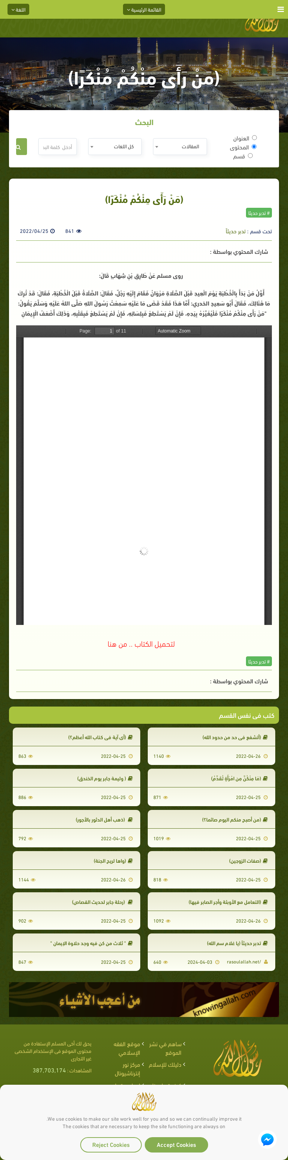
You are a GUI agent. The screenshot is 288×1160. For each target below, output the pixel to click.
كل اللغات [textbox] (124, 146)
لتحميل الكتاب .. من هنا (141, 643)
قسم (243, 156)
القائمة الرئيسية (144, 9)
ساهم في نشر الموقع (165, 1047)
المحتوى (243, 147)
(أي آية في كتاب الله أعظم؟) (100, 737)
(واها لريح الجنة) (113, 860)
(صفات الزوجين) (248, 860)
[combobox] (180, 146)
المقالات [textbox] (190, 146)
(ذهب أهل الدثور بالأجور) (104, 819)
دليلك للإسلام (165, 1064)
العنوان (245, 138)
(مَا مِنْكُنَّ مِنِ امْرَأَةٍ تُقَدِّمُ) (239, 778)
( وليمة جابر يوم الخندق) (105, 778)
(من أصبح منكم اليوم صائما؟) (235, 819)
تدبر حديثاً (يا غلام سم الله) (237, 943)
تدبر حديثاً (236, 231)
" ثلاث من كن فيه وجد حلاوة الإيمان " (91, 943)
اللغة (18, 9)
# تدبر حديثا (259, 212)
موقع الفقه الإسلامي (127, 1047)
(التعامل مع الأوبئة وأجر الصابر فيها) (228, 901)
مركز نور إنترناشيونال (127, 1068)
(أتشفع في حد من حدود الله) (235, 737)
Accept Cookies (176, 1144)
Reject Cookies (111, 1144)
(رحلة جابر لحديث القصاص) (102, 901)
